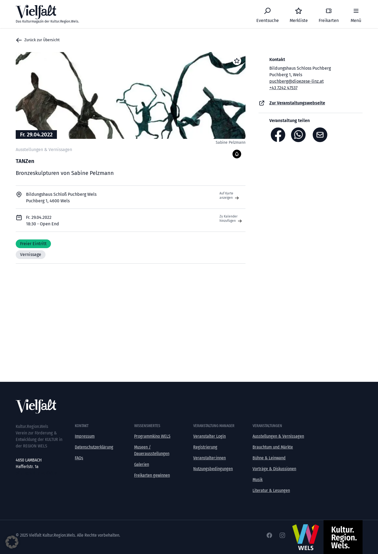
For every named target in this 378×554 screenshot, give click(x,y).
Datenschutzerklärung (94, 447)
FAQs (79, 457)
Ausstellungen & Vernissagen (278, 436)
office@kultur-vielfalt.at (37, 473)
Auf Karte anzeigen (229, 195)
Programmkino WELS (152, 436)
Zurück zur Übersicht (38, 40)
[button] (12, 542)
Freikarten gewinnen (152, 475)
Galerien (141, 464)
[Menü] (356, 14)
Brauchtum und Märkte (273, 447)
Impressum (85, 436)
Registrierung (205, 447)
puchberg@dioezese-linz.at (296, 81)
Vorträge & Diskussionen (274, 468)
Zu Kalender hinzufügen (231, 218)
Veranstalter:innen (209, 457)
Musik (258, 479)
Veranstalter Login (209, 436)
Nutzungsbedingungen (213, 468)
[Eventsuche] (267, 14)
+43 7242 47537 (283, 87)
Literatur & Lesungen (271, 490)
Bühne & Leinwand (269, 457)
